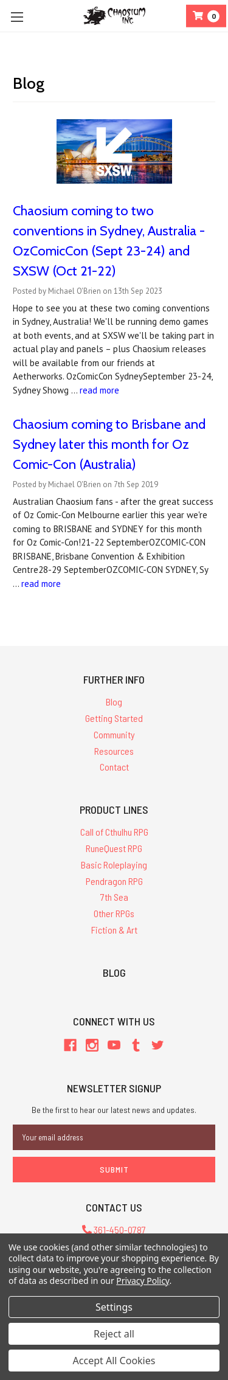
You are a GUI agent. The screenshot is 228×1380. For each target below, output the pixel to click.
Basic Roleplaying (114, 864)
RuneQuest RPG (114, 848)
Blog (114, 701)
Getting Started (114, 718)
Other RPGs (114, 913)
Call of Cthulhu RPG (114, 831)
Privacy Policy (142, 1280)
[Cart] (206, 16)
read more (99, 390)
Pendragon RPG (114, 881)
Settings (114, 1307)
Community (114, 734)
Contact (114, 766)
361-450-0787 (114, 1229)
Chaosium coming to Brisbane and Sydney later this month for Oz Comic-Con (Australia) (109, 444)
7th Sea (114, 897)
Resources (114, 751)
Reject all (114, 1333)
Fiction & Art (114, 929)
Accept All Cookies (114, 1360)
